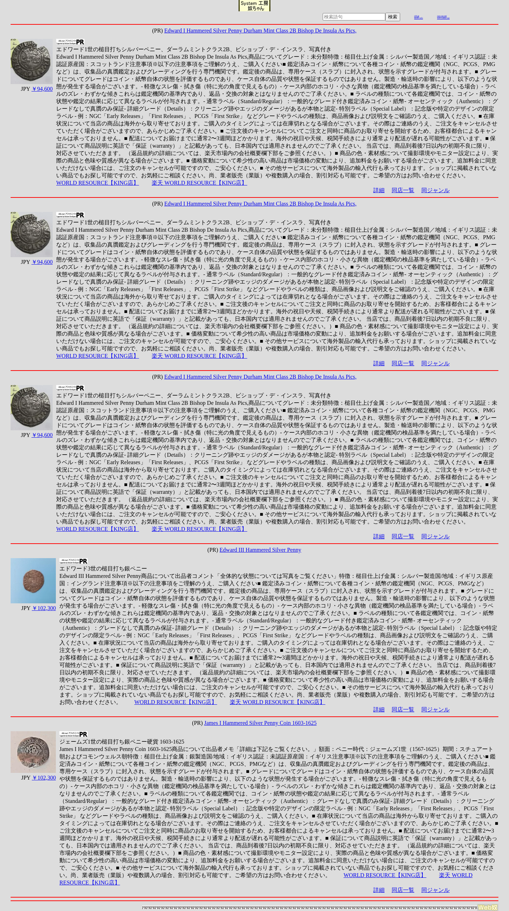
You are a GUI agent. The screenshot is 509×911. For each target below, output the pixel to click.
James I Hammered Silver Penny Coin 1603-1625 (260, 723)
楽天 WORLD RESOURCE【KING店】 (199, 183)
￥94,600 (42, 89)
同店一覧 (403, 190)
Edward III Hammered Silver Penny (260, 550)
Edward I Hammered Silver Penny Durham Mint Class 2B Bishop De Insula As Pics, (260, 31)
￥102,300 (44, 608)
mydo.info (418, 18)
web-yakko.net (443, 18)
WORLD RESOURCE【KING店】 (97, 183)
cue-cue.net (442, 16)
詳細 (379, 190)
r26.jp (416, 16)
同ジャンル (435, 190)
